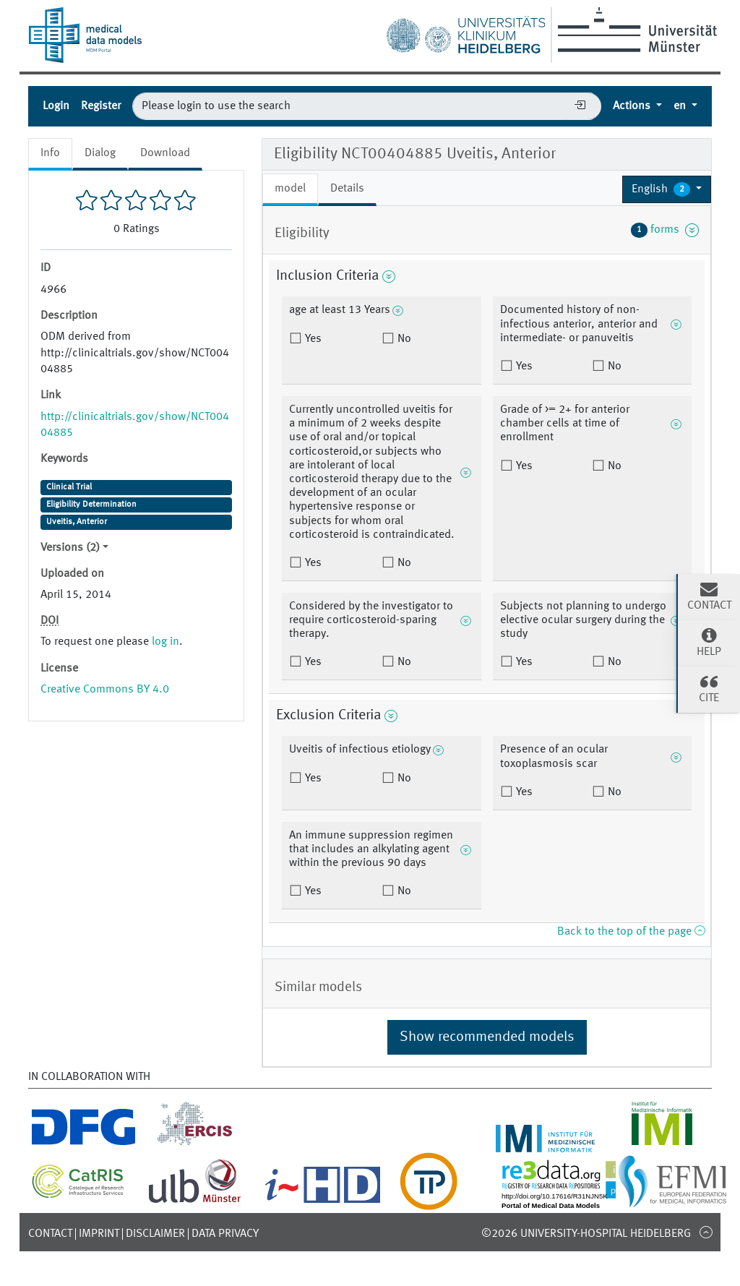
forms (665, 230)
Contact (50, 1234)
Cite (709, 688)
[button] (666, 189)
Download (165, 153)
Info (50, 153)
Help (709, 642)
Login (56, 106)
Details (347, 188)
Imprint (99, 1234)
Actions (633, 106)
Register (101, 106)
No (403, 339)
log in (165, 642)
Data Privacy (225, 1234)
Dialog (100, 153)
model (290, 188)
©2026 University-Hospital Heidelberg (586, 1234)
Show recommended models (487, 1037)
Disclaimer (155, 1234)
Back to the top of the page (631, 932)
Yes (312, 339)
